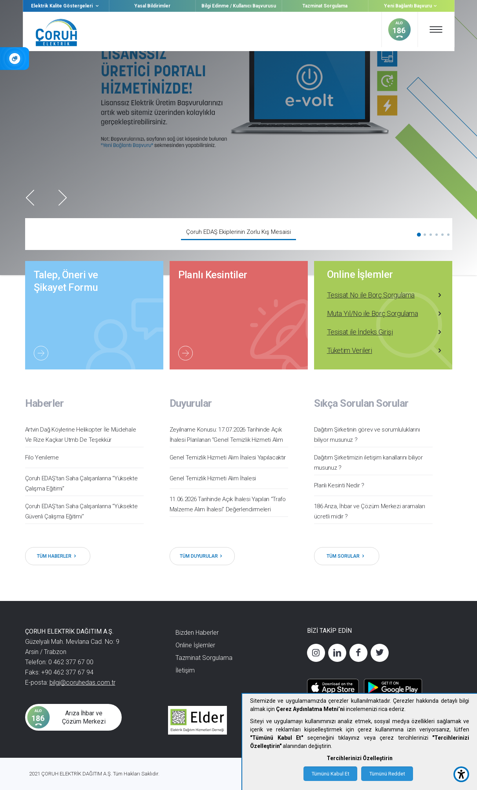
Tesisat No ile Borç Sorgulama (385, 295)
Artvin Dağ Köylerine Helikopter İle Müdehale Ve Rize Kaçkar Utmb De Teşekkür (80, 434)
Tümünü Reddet (387, 774)
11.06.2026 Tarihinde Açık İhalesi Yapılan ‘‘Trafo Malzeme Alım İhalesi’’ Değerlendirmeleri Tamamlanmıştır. (228, 509)
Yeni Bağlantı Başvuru (411, 6)
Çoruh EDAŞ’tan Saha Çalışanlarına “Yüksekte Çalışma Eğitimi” (81, 483)
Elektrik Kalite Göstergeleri (66, 6)
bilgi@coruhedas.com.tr (82, 682)
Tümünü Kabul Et (330, 774)
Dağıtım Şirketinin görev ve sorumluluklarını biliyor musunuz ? (367, 434)
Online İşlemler (360, 274)
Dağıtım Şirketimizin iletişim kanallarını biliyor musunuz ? (368, 462)
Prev (30, 197)
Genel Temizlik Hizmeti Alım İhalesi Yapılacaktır (228, 457)
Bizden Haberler (197, 632)
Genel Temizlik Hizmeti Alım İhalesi (213, 478)
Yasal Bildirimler (152, 6)
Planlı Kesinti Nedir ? (339, 485)
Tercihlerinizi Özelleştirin (360, 758)
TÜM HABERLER (57, 556)
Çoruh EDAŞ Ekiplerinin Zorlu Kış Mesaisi (238, 231)
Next (63, 197)
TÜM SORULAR (346, 556)
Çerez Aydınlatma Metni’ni (310, 709)
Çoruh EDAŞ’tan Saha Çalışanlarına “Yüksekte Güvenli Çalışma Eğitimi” (81, 511)
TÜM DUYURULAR (202, 556)
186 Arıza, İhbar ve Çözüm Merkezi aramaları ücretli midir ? (369, 511)
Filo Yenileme (42, 457)
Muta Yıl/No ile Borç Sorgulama (385, 313)
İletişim (185, 670)
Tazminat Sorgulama (324, 6)
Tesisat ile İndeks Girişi (385, 332)
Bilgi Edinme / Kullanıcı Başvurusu (238, 6)
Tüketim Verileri (385, 350)
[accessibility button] (461, 774)
